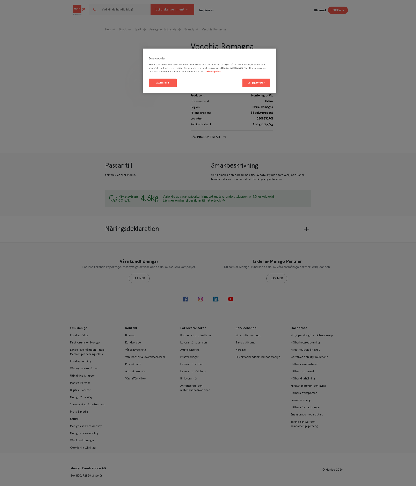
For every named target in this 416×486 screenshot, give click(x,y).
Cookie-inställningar (232, 68)
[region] (209, 71)
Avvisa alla (162, 83)
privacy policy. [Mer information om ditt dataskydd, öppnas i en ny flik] (213, 72)
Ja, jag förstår (256, 83)
